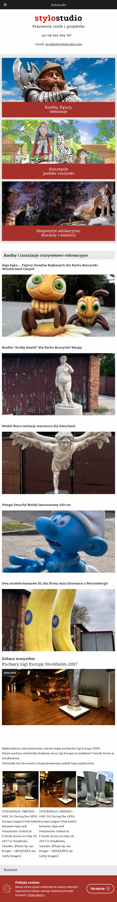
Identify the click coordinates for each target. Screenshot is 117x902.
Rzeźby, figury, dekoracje (58, 110)
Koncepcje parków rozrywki (58, 171)
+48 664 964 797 (58, 35)
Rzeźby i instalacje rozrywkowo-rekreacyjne (46, 255)
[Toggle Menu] (5, 4)
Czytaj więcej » (36, 895)
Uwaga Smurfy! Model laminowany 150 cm (36, 505)
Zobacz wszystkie (18, 658)
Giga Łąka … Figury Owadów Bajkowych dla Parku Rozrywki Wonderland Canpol (50, 267)
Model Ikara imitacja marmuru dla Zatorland (38, 426)
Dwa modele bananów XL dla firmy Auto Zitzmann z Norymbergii (55, 583)
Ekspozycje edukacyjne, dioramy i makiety (58, 233)
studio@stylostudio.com (63, 44)
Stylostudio (58, 5)
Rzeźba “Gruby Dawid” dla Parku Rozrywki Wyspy (42, 347)
